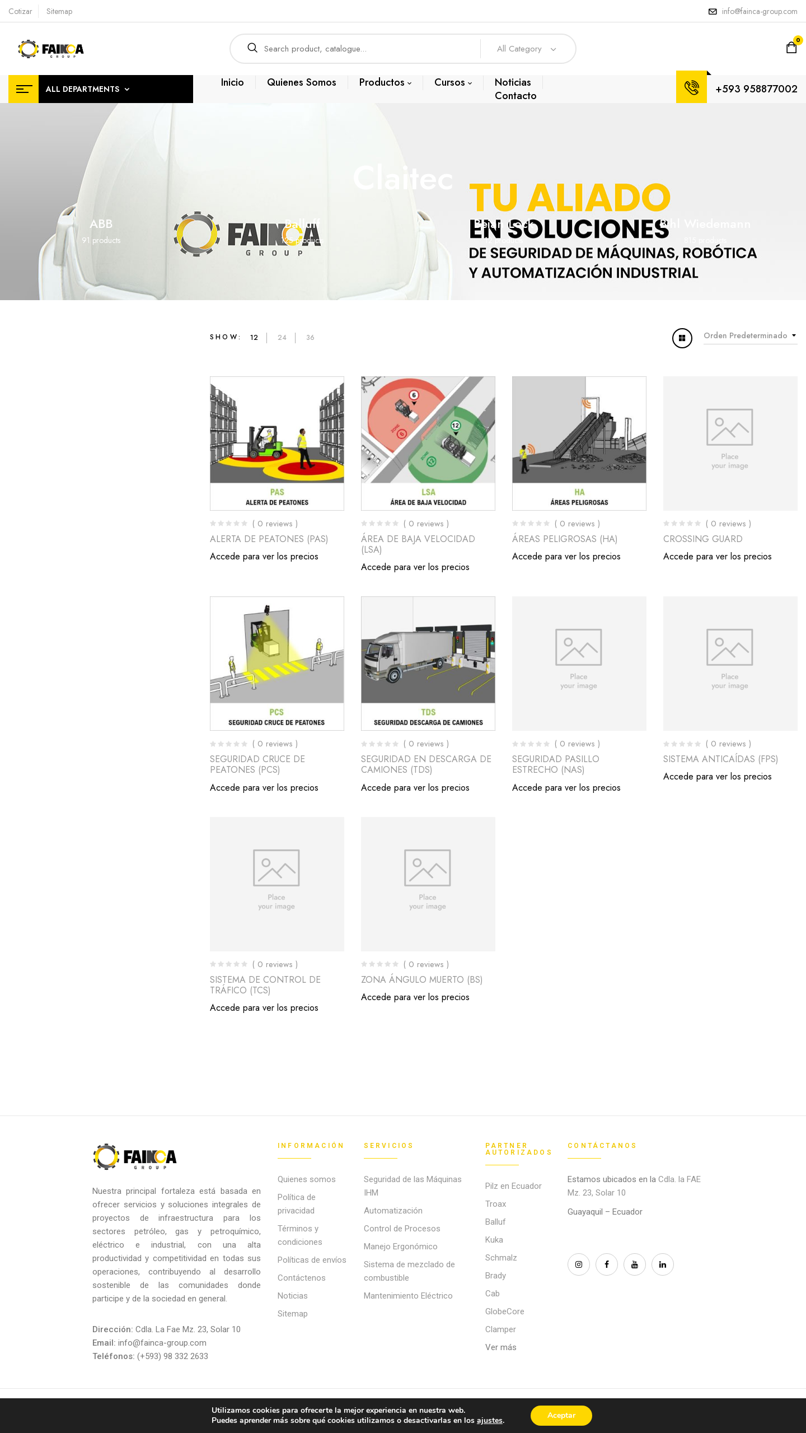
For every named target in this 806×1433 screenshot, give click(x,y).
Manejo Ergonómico (401, 1246)
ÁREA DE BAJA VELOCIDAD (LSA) (418, 544)
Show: (226, 337)
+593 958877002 (756, 89)
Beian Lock (504, 223)
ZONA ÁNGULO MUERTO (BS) (422, 979)
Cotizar (20, 11)
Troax (495, 1204)
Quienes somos (307, 1179)
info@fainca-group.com (760, 11)
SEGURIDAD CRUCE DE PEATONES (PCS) (257, 764)
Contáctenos (302, 1278)
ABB (101, 223)
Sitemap (59, 11)
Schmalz (501, 1258)
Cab (492, 1294)
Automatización (393, 1211)
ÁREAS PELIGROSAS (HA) (565, 539)
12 (254, 338)
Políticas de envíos (312, 1260)
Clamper (500, 1329)
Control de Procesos (402, 1229)
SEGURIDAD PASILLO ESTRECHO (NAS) (555, 764)
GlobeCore (504, 1311)
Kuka (494, 1240)
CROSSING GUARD (703, 539)
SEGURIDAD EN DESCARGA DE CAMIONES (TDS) (426, 764)
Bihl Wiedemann (705, 223)
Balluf (495, 1222)
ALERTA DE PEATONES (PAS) (269, 539)
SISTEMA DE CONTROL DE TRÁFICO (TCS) (265, 985)
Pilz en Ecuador (513, 1186)
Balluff (302, 223)
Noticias (293, 1296)
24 (282, 338)
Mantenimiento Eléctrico (408, 1296)
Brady (495, 1276)
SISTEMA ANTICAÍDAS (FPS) (721, 759)
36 (310, 338)
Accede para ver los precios (264, 556)
